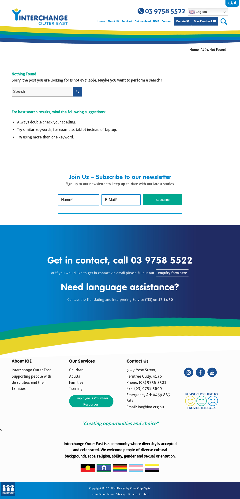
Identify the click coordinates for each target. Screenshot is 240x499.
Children (76, 370)
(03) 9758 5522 (153, 382)
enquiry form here (172, 273)
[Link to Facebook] (200, 372)
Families (76, 382)
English (198, 12)
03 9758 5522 (162, 261)
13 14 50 (165, 300)
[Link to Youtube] (212, 372)
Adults (74, 376)
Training (75, 388)
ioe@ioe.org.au (151, 407)
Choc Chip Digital (140, 488)
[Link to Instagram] (188, 372)
